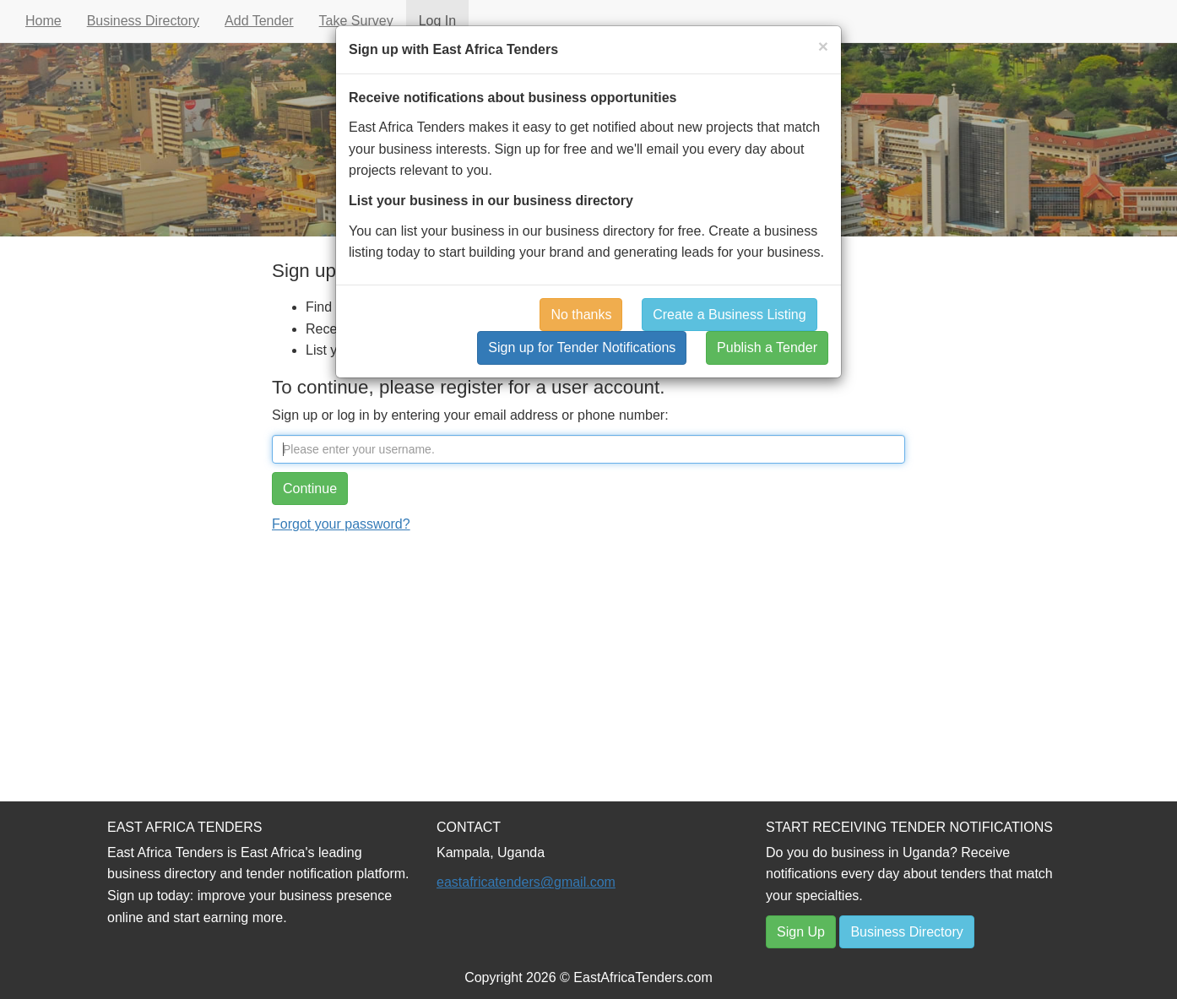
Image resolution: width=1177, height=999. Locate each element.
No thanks (581, 314)
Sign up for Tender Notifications (581, 347)
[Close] (823, 46)
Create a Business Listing (729, 314)
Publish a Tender (767, 347)
